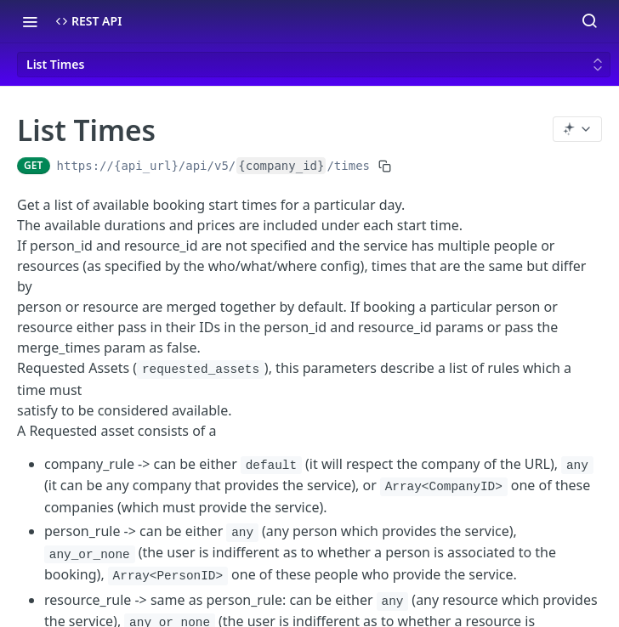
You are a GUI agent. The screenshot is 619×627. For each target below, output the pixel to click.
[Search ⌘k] (589, 21)
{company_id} (281, 165)
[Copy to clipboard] (385, 165)
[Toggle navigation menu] (30, 21)
